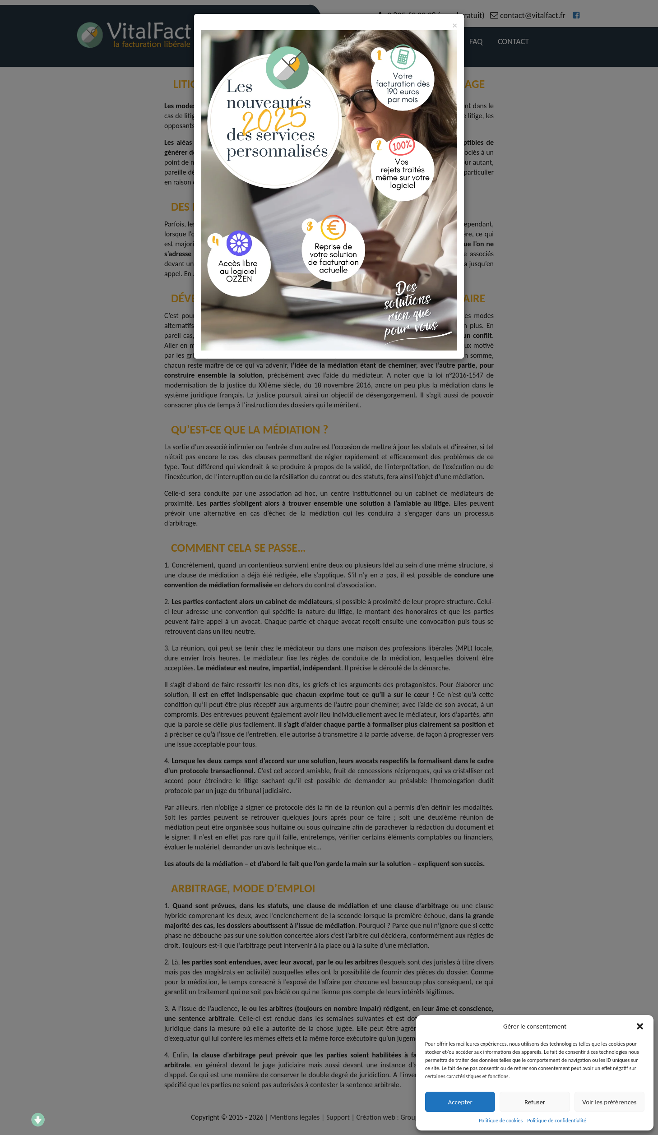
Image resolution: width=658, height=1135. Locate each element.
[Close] (455, 25)
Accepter (460, 1102)
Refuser (534, 1102)
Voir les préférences (609, 1102)
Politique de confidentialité (556, 1120)
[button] (639, 1026)
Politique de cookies (501, 1120)
